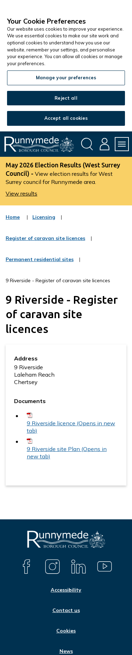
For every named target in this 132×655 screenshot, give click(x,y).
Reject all (66, 98)
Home (13, 217)
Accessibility (66, 590)
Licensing (43, 221)
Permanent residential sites (40, 264)
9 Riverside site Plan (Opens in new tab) (67, 452)
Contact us (66, 610)
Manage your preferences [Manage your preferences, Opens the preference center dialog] (66, 77)
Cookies (66, 631)
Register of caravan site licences (45, 243)
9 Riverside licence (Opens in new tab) (71, 427)
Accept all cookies (66, 118)
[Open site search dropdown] (87, 144)
